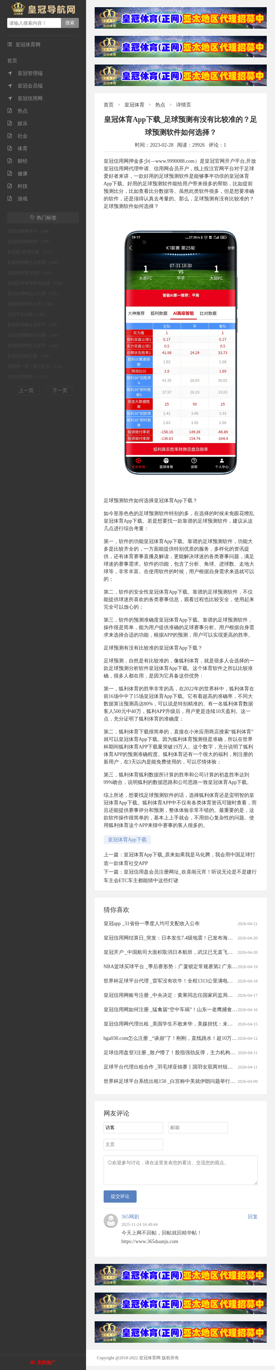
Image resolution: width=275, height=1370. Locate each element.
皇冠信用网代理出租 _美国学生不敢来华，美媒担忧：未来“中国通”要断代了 (188, 1024)
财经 (17, 161)
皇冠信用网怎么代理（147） (34, 293)
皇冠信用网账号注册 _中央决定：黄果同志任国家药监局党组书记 (176, 995)
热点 (17, 111)
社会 (17, 136)
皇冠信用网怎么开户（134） (34, 345)
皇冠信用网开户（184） (29, 231)
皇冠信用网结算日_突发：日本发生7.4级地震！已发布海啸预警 (173, 938)
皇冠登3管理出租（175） (30, 252)
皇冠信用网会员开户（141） (34, 324)
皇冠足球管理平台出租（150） (36, 283)
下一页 (59, 390)
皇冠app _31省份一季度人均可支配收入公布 (152, 923)
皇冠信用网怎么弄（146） (32, 303)
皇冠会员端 (25, 86)
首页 (12, 60)
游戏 (17, 198)
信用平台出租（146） (27, 314)
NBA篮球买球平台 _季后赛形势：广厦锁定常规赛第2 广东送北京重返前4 (184, 966)
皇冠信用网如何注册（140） (34, 335)
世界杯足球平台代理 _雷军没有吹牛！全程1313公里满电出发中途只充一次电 (188, 981)
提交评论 (120, 1200)
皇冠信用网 (25, 98)
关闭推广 (46, 1362)
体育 (17, 148)
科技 (17, 186)
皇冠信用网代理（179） (29, 241)
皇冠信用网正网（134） (29, 355)
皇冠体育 (134, 105)
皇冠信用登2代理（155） (30, 272)
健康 (17, 173)
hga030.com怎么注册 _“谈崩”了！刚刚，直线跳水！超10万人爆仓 (175, 1038)
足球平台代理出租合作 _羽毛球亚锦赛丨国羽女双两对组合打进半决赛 (181, 1067)
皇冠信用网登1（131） (28, 376)
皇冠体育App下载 (127, 839)
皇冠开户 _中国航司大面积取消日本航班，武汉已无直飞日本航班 (176, 952)
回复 (253, 1221)
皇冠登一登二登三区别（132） (36, 366)
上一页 (26, 390)
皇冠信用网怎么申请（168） (34, 262)
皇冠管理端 (25, 73)
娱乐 (17, 123)
